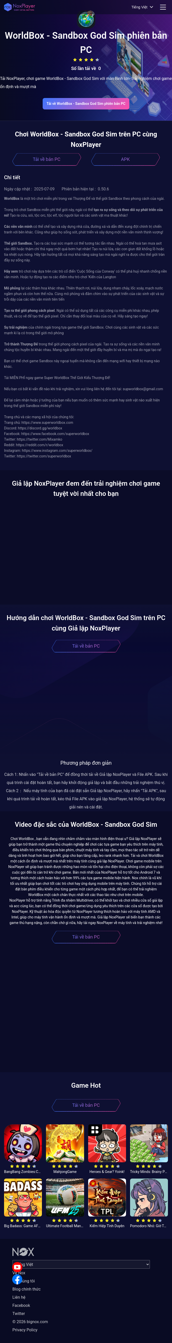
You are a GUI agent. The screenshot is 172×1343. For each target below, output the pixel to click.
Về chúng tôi (23, 1281)
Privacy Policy (25, 1329)
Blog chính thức (26, 1289)
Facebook (21, 1305)
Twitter (18, 1313)
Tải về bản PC (46, 159)
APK (125, 159)
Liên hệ (18, 1297)
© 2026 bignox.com (30, 1321)
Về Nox (18, 1272)
